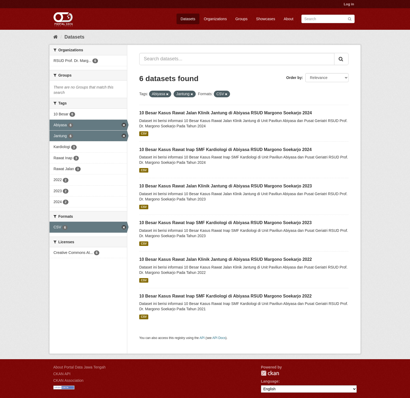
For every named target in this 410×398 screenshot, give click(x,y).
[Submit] (349, 18)
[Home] (55, 37)
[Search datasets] (328, 19)
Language (269, 381)
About (288, 19)
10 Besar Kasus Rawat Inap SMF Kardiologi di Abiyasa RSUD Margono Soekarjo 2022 (225, 296)
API (201, 338)
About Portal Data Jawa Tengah (79, 367)
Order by (294, 78)
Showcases (265, 19)
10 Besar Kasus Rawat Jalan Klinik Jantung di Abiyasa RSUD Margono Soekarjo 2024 (225, 113)
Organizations (215, 19)
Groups (241, 19)
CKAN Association (68, 380)
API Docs (219, 338)
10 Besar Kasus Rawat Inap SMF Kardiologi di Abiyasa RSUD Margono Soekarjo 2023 (225, 222)
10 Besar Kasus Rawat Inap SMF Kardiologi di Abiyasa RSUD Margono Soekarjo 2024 (225, 149)
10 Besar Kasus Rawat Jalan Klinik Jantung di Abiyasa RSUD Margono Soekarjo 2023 (225, 186)
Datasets (188, 19)
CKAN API (62, 374)
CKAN (270, 373)
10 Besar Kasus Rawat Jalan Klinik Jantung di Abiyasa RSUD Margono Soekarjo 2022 (225, 259)
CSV (144, 133)
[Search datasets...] (236, 59)
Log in (349, 4)
